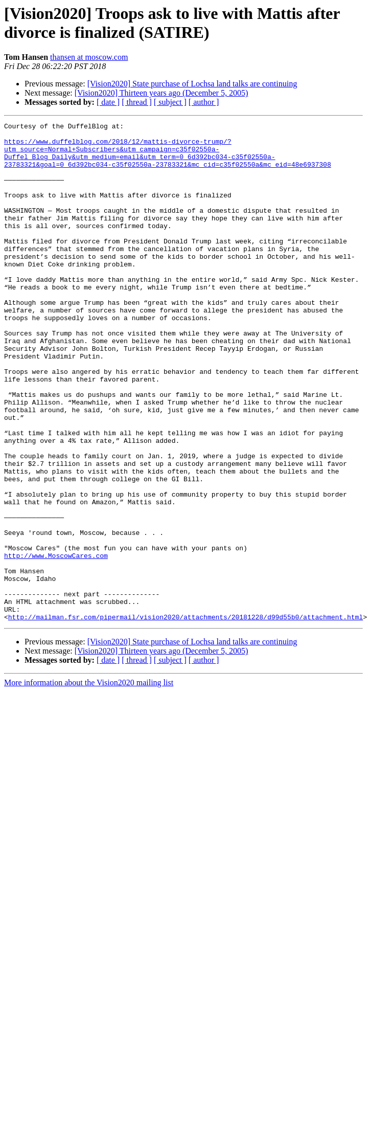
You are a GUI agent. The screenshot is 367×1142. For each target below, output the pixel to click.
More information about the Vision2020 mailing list (88, 782)
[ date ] (108, 102)
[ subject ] (170, 102)
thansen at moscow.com (89, 57)
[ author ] (204, 102)
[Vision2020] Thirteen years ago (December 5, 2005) (161, 92)
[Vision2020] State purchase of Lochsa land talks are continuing (192, 83)
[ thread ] (137, 102)
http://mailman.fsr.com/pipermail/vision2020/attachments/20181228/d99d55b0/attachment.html (185, 716)
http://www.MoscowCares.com (56, 642)
